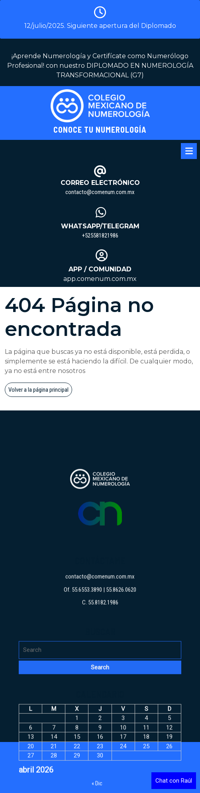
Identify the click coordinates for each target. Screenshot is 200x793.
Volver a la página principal (40, 391)
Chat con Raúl (173, 780)
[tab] (189, 151)
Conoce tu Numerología (100, 129)
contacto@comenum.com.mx (100, 192)
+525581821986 (100, 235)
